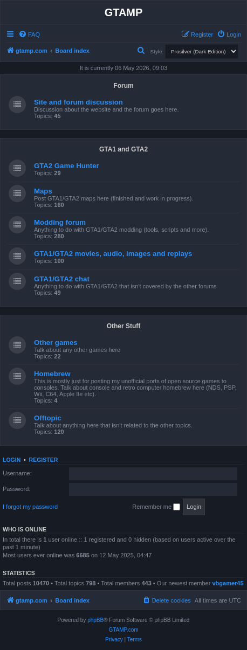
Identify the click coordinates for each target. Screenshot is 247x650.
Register (43, 460)
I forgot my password (30, 506)
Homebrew (52, 374)
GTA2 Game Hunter (66, 166)
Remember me (156, 507)
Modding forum (60, 222)
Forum (123, 85)
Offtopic (47, 418)
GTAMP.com (123, 630)
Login (11, 460)
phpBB (95, 620)
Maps (43, 191)
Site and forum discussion (78, 102)
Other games (56, 342)
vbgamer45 (227, 583)
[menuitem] (29, 34)
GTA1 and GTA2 (123, 149)
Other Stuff (124, 326)
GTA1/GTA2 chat (62, 279)
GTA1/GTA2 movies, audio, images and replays (113, 254)
